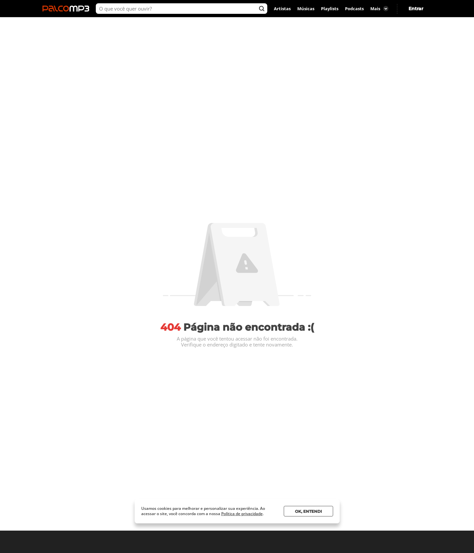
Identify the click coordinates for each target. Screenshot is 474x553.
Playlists (329, 9)
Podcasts (354, 9)
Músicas (305, 9)
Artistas (282, 9)
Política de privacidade (242, 513)
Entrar (415, 9)
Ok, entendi (308, 511)
